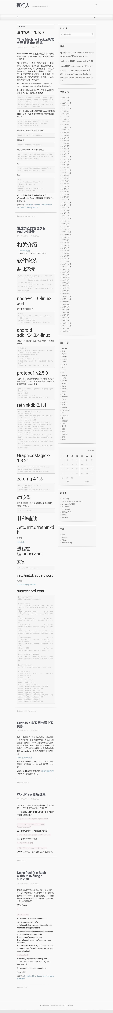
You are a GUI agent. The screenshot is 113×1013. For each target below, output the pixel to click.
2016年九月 (65, 133)
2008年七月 (65, 307)
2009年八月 (65, 275)
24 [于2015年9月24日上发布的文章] (77, 473)
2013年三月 (65, 197)
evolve (42, 1005)
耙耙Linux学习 (66, 512)
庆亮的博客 (65, 507)
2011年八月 (65, 224)
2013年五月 (65, 191)
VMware (64, 407)
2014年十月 (65, 175)
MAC (29, 216)
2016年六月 (65, 141)
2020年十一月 (66, 103)
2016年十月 (65, 130)
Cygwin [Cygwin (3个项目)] (91, 53)
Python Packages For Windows (72, 501)
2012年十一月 (66, 205)
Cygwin (64, 354)
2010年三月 (65, 256)
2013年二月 (65, 200)
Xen (63, 413)
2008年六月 (65, 310)
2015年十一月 (66, 159)
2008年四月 (65, 315)
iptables (64, 364)
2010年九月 (65, 240)
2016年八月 (65, 135)
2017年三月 (65, 119)
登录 (63, 535)
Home (23, 26)
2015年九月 (65, 165)
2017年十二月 (66, 108)
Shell (25, 987)
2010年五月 (65, 251)
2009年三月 (65, 288)
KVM (63, 367)
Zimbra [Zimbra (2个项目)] (70, 78)
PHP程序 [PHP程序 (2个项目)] (89, 66)
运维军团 (65, 517)
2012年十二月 (66, 202)
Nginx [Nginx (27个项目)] (68, 65)
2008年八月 (65, 304)
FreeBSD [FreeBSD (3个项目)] (68, 56)
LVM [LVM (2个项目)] (77, 61)
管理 (63, 437)
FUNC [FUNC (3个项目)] (76, 56)
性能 (63, 423)
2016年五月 (65, 143)
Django (64, 356)
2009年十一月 (66, 267)
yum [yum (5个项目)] (66, 78)
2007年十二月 (66, 323)
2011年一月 (65, 229)
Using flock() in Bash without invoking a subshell (31, 876)
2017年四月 (65, 116)
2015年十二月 (66, 157)
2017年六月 (65, 114)
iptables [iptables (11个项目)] (63, 61)
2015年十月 (65, 162)
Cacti (63, 351)
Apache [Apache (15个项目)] (63, 52)
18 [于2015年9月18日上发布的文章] (82, 469)
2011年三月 (65, 226)
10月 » (87, 481)
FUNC (64, 362)
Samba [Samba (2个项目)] (77, 70)
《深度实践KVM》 (47, 771)
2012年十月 (65, 208)
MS (63, 372)
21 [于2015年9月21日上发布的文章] (62, 473)
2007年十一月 (66, 326)
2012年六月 (65, 213)
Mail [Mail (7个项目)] (84, 61)
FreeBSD (65, 359)
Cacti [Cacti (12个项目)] (74, 52)
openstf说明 (25, 251)
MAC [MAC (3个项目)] (80, 61)
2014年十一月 (66, 173)
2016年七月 (65, 138)
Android (33, 711)
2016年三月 (65, 149)
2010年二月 (65, 259)
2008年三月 (65, 318)
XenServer (65, 415)
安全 (63, 418)
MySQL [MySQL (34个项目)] (90, 61)
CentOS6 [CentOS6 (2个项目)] (85, 53)
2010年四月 (65, 253)
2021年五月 (65, 98)
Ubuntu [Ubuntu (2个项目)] (69, 74)
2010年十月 (65, 237)
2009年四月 (65, 285)
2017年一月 (65, 124)
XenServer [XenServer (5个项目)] (87, 74)
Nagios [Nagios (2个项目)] (62, 66)
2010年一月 (65, 261)
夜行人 (22, 5)
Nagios (64, 380)
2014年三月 (65, 181)
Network (26, 782)
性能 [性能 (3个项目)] (80, 78)
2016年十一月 (66, 127)
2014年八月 (65, 178)
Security (64, 402)
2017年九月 (65, 111)
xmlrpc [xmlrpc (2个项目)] (62, 78)
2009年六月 (65, 280)
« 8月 (67, 481)
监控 (63, 429)
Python (64, 399)
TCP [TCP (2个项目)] (65, 74)
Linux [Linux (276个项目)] (72, 61)
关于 (18, 17)
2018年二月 (65, 106)
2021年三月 (65, 100)
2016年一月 (65, 154)
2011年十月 (65, 221)
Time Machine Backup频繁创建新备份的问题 (35, 41)
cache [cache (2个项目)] (69, 53)
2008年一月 (65, 320)
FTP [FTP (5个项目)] (72, 56)
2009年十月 (65, 269)
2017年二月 (65, 122)
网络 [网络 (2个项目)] (84, 78)
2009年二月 (65, 291)
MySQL (64, 378)
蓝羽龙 (64, 515)
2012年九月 (65, 210)
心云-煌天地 (66, 509)
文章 (65, 537)
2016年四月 (65, 146)
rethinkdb (20, 542)
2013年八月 (65, 183)
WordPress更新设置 (31, 794)
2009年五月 (65, 283)
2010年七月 (65, 245)
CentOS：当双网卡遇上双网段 (35, 724)
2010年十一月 (66, 234)
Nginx (64, 386)
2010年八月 (65, 243)
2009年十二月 (66, 264)
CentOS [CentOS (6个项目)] (80, 53)
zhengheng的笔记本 (68, 504)
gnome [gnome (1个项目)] (80, 56)
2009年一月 (65, 293)
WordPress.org (67, 543)
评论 (65, 540)
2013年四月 (65, 194)
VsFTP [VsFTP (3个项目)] (81, 74)
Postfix (64, 394)
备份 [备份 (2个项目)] (74, 78)
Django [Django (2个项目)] (62, 56)
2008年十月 (65, 301)
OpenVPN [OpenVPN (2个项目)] (74, 66)
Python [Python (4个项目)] (68, 70)
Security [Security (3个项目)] (82, 70)
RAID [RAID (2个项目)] (72, 70)
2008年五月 (65, 312)
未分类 (64, 426)
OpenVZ (64, 389)
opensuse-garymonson (26, 584)
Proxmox (65, 397)
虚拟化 (64, 439)
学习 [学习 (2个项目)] (77, 78)
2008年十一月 (66, 299)
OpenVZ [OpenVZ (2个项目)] (80, 66)
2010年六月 (65, 248)
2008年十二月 (66, 296)
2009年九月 (65, 272)
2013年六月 (65, 189)
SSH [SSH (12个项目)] (62, 74)
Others (21, 216)
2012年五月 (65, 216)
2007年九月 (65, 328)
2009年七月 (65, 277)
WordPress (23, 861)
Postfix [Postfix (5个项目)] (62, 70)
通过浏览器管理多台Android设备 (31, 229)
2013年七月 (65, 186)
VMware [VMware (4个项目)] (75, 74)
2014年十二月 (66, 170)
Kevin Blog (65, 499)
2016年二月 (65, 151)
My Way (64, 375)
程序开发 (65, 434)
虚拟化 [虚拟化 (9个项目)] (89, 77)
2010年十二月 (66, 232)
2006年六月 (65, 331)
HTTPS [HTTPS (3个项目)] (85, 56)
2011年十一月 (66, 218)
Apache (64, 348)
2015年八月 (65, 167)
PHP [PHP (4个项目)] (85, 66)
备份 (33, 216)
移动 (25, 711)
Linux (21, 711)
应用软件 (65, 421)
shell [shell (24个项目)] (87, 70)
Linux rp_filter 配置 (24, 758)
